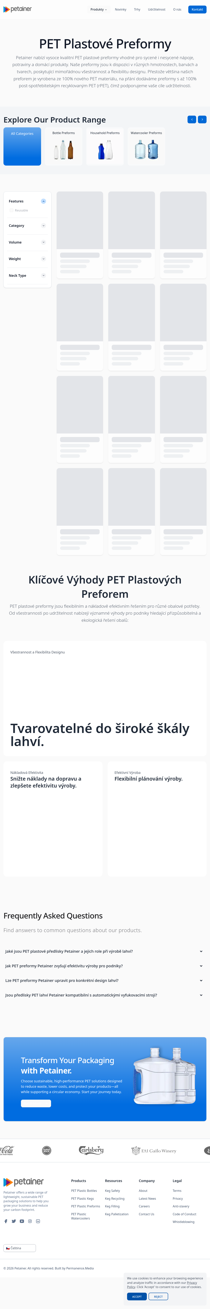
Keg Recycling (115, 1198)
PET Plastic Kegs (82, 1198)
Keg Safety (112, 1191)
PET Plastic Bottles (84, 1191)
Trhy (137, 9)
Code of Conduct (184, 1214)
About (143, 1191)
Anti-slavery (181, 1206)
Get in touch (36, 1103)
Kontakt (197, 9)
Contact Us (146, 1214)
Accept (137, 1296)
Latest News (147, 1198)
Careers (144, 1206)
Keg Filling (112, 1206)
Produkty (99, 9)
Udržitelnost (156, 9)
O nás (177, 9)
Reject (158, 1296)
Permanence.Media (80, 1268)
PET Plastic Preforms (85, 1206)
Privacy (178, 1198)
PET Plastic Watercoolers (80, 1216)
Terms (177, 1191)
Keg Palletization (117, 1214)
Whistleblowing (183, 1222)
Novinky (120, 9)
